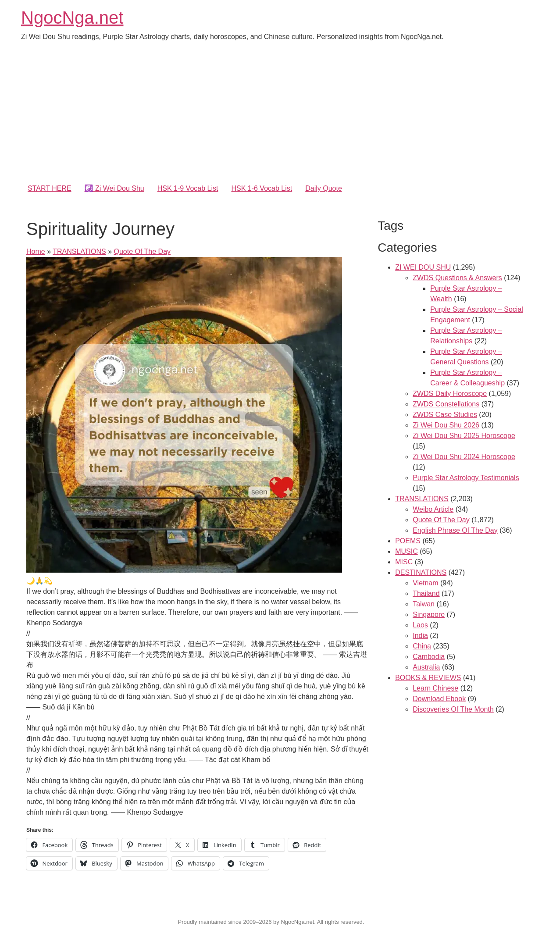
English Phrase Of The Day (455, 530)
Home (35, 251)
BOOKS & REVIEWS (428, 677)
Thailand (426, 593)
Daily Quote (323, 188)
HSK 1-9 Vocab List (187, 188)
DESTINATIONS (420, 572)
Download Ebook (439, 698)
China (422, 646)
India (420, 635)
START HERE (49, 188)
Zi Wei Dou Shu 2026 (446, 425)
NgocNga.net (72, 17)
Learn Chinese (435, 688)
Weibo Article (433, 509)
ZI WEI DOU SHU (423, 267)
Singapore (429, 614)
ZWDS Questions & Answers (457, 277)
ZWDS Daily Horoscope (450, 393)
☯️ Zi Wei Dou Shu (114, 188)
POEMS (408, 541)
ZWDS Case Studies (445, 414)
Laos (420, 625)
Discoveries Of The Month (453, 709)
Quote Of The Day (142, 251)
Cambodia (429, 656)
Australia (426, 667)
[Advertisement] (271, 114)
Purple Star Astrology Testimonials (466, 477)
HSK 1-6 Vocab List (261, 188)
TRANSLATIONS (79, 251)
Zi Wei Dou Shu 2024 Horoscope (464, 456)
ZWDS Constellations (446, 404)
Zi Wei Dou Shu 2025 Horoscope (464, 435)
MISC (404, 562)
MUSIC (406, 551)
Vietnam (425, 583)
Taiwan (424, 604)
